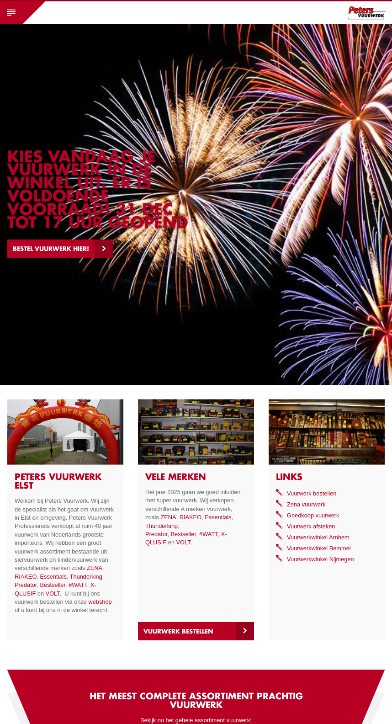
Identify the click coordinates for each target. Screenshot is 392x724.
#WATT (78, 584)
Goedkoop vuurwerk (313, 515)
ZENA (94, 567)
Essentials (53, 576)
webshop (99, 601)
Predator (26, 584)
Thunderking (86, 576)
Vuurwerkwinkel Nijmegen (320, 559)
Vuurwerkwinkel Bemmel (319, 548)
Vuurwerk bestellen (178, 631)
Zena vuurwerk (306, 504)
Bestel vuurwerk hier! (51, 248)
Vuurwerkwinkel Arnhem (318, 537)
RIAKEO (26, 576)
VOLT (53, 593)
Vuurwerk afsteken (311, 526)
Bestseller (52, 584)
